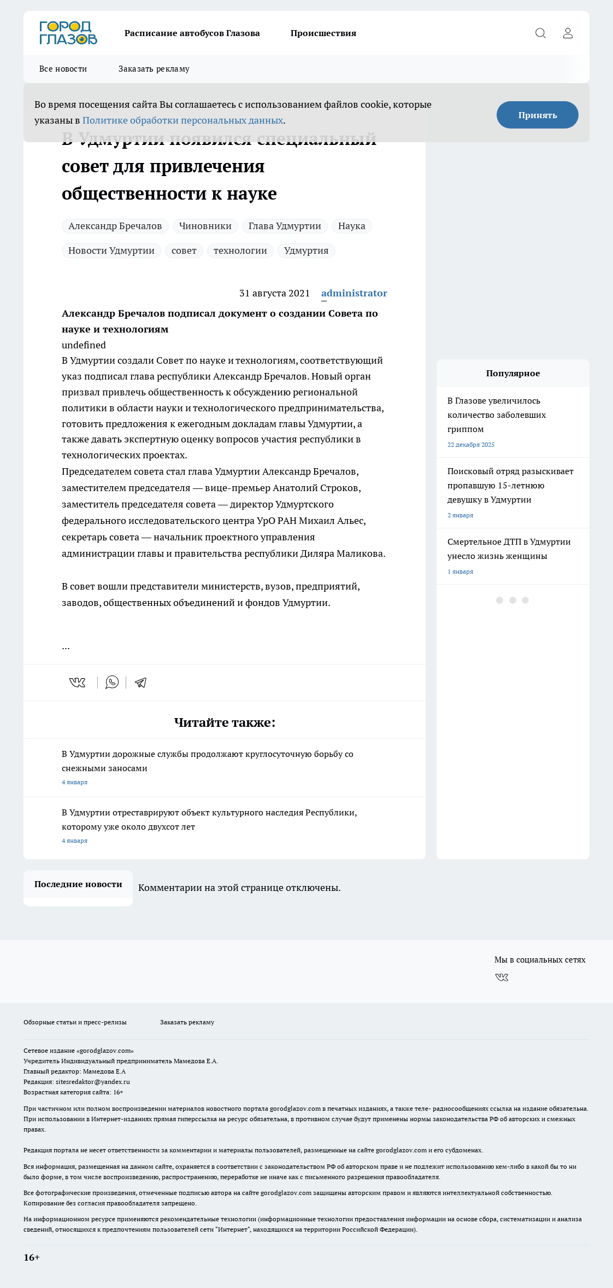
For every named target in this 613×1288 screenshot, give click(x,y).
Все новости (63, 68)
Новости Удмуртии (111, 250)
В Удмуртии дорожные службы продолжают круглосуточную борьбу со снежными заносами (224, 768)
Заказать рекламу (154, 68)
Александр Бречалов (115, 225)
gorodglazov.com (295, 1108)
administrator (354, 293)
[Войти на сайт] (568, 33)
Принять (537, 114)
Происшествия (323, 32)
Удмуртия (306, 250)
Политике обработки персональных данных (182, 120)
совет (184, 250)
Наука (352, 225)
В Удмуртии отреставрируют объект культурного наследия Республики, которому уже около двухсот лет (224, 827)
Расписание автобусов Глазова (192, 32)
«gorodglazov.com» (105, 1050)
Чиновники (205, 225)
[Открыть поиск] (540, 33)
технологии (240, 250)
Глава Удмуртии (285, 225)
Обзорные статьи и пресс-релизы (75, 1022)
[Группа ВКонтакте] (501, 977)
